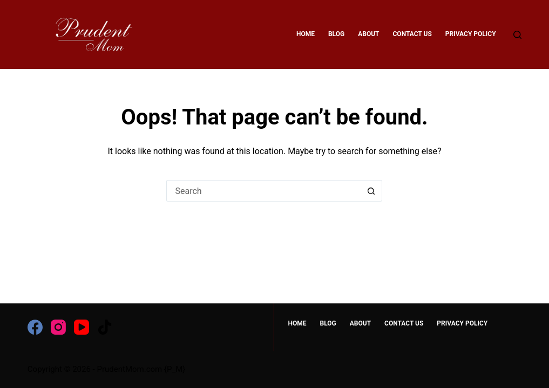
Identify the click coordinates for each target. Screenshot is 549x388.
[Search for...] (263, 191)
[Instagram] (58, 327)
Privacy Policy (470, 34)
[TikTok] (104, 327)
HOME (305, 34)
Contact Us (412, 34)
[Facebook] (35, 327)
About (368, 34)
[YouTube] (81, 327)
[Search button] (371, 191)
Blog (336, 34)
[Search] (517, 35)
